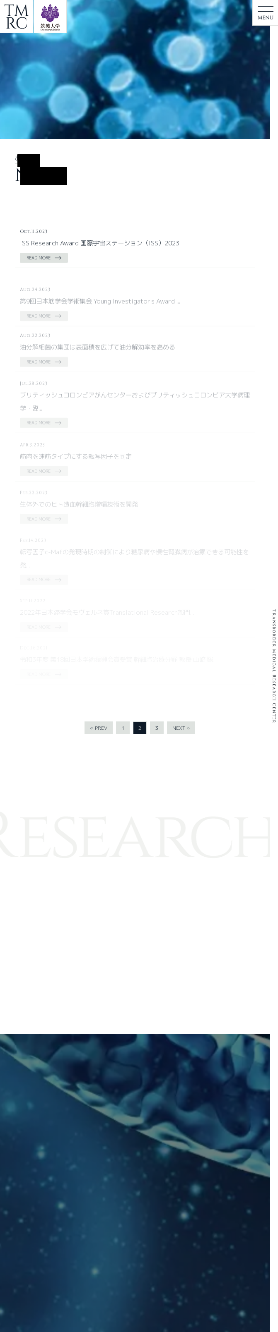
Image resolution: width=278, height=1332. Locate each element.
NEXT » (181, 727)
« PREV (98, 727)
